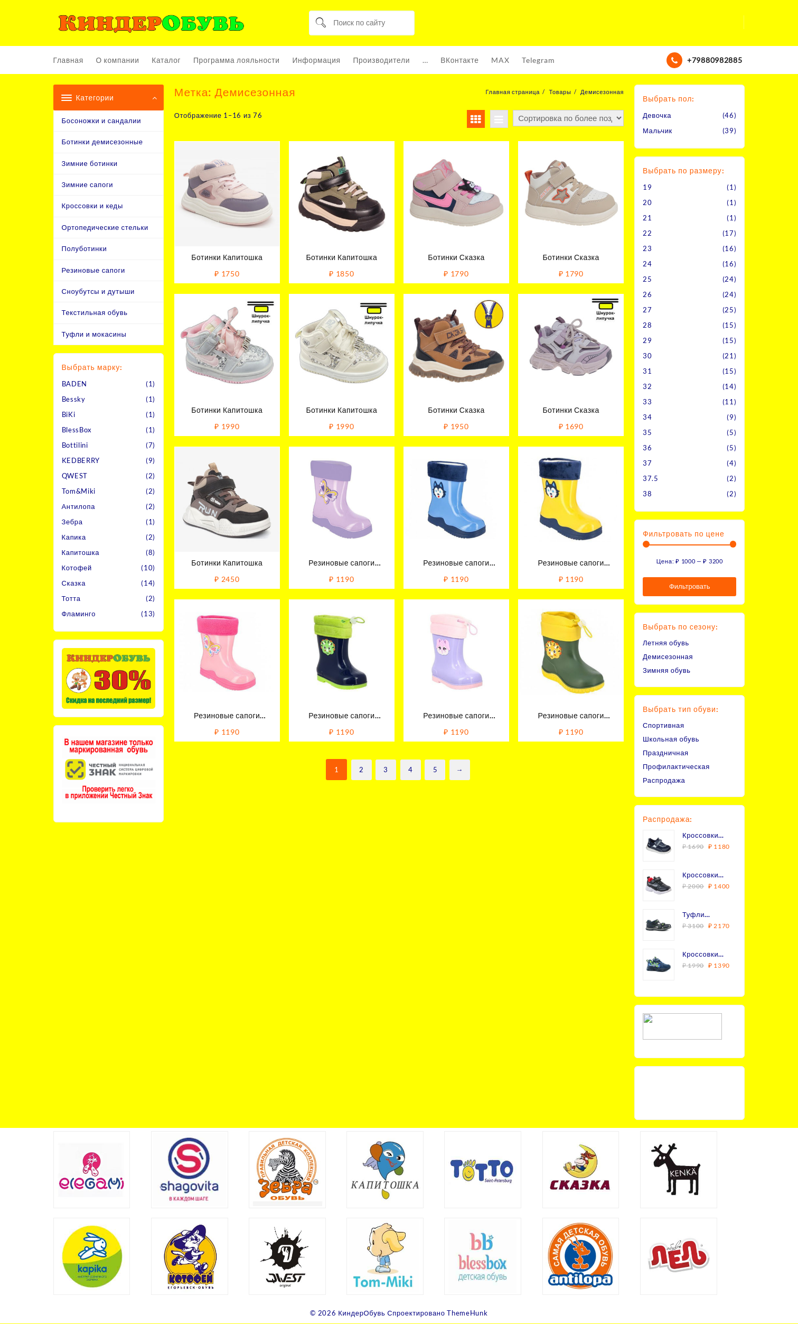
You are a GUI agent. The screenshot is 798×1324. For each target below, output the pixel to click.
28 (647, 325)
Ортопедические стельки (105, 227)
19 (647, 187)
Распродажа (664, 780)
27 (647, 309)
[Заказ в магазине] (568, 118)
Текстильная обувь (95, 313)
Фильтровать (689, 586)
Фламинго (79, 614)
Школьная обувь (671, 739)
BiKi (69, 415)
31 (647, 371)
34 (647, 417)
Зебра (72, 522)
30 (647, 355)
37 (647, 463)
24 (647, 264)
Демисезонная (668, 656)
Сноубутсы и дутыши (98, 291)
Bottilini (75, 445)
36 (647, 447)
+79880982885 (714, 59)
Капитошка (81, 553)
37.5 (651, 478)
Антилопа (79, 507)
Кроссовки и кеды (92, 206)
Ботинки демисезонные (102, 142)
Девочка (657, 115)
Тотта (71, 599)
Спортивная (663, 725)
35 (647, 432)
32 (647, 386)
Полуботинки (84, 249)
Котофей (77, 568)
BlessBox (77, 430)
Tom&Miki (79, 491)
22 (647, 233)
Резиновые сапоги (93, 270)
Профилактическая (676, 766)
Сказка (74, 583)
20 (647, 202)
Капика (74, 537)
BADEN (75, 384)
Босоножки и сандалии (102, 120)
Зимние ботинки (90, 163)
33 (647, 401)
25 (647, 279)
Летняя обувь (666, 642)
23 (647, 248)
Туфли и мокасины (94, 334)
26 (647, 294)
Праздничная (666, 752)
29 (647, 340)
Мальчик (657, 130)
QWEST (75, 476)
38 (647, 493)
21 (647, 218)
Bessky (74, 399)
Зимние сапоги (88, 184)
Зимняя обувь (667, 670)
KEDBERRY (81, 461)
